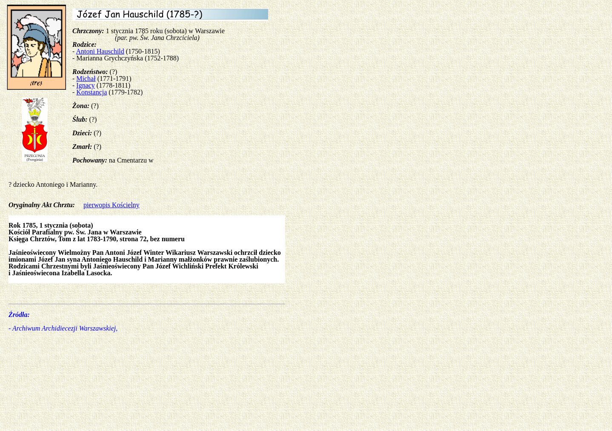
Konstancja (91, 92)
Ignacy (85, 85)
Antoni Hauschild (100, 51)
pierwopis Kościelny (111, 204)
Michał (85, 78)
